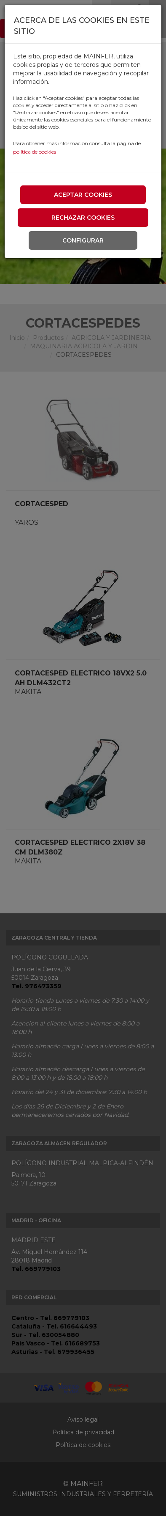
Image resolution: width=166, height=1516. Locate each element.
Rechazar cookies (83, 217)
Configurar (83, 240)
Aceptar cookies (83, 194)
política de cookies (34, 152)
